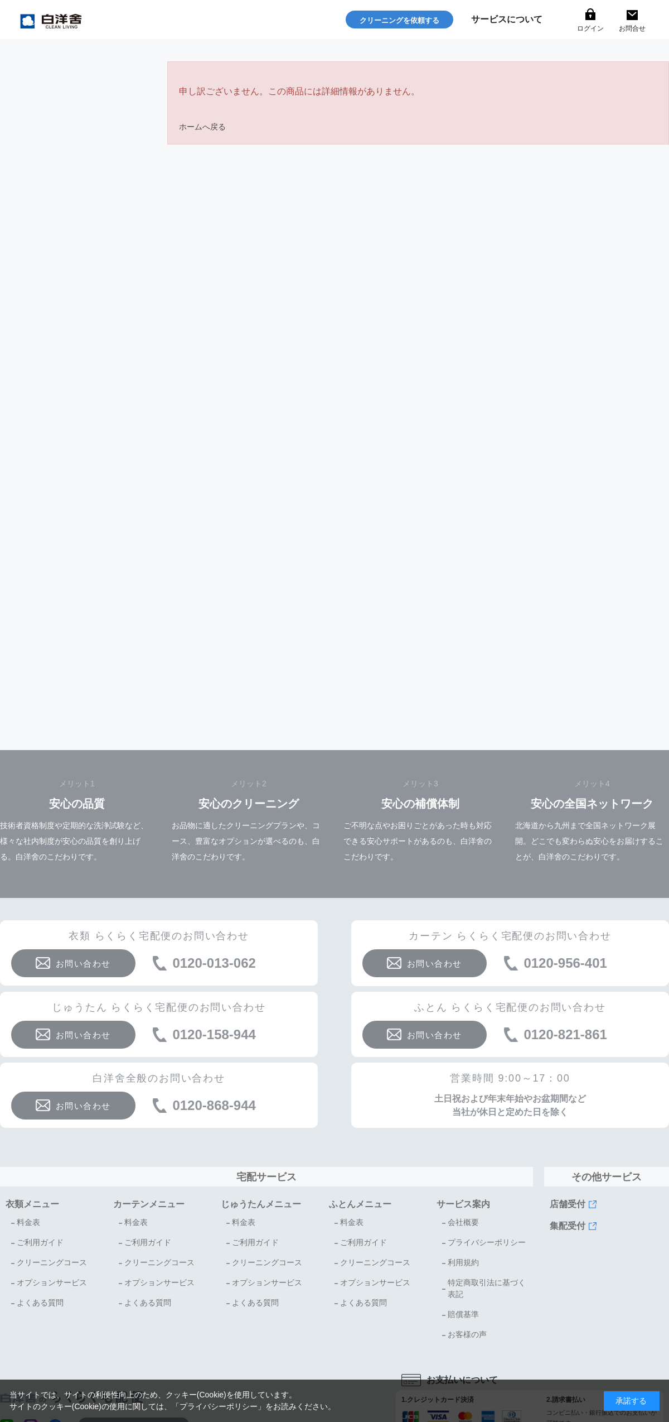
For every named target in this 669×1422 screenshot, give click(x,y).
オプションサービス (52, 1282)
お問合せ (632, 28)
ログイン (590, 28)
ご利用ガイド (40, 1242)
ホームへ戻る (202, 126)
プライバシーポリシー (487, 1242)
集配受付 (567, 1226)
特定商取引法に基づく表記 (487, 1288)
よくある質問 (40, 1302)
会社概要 (463, 1222)
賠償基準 (463, 1314)
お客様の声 (467, 1334)
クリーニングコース (52, 1262)
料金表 (28, 1222)
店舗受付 (567, 1204)
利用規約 (463, 1262)
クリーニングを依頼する (399, 20)
